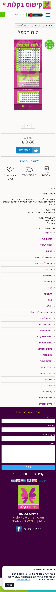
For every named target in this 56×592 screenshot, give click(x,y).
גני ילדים (48, 379)
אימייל (51, 426)
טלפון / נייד (49, 434)
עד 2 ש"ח (48, 269)
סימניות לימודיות (23, 25)
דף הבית (50, 25)
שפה (50, 300)
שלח (28, 467)
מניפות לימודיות (45, 324)
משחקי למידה (46, 330)
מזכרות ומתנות (46, 361)
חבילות (49, 251)
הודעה (51, 443)
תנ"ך (50, 288)
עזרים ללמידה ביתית (43, 263)
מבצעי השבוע (46, 245)
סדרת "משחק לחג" (43, 337)
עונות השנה (47, 355)
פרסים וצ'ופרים (45, 404)
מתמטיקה (48, 294)
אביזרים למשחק (45, 398)
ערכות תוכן (47, 282)
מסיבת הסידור (46, 367)
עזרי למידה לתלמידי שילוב (40, 312)
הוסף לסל (24, 150)
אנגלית (49, 306)
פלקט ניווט (47, 275)
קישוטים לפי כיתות (44, 257)
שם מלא (50, 417)
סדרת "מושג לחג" (44, 343)
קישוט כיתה (47, 392)
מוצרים (38, 25)
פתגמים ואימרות (45, 349)
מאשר (9, 585)
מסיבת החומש (46, 373)
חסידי (49, 385)
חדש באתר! (47, 239)
